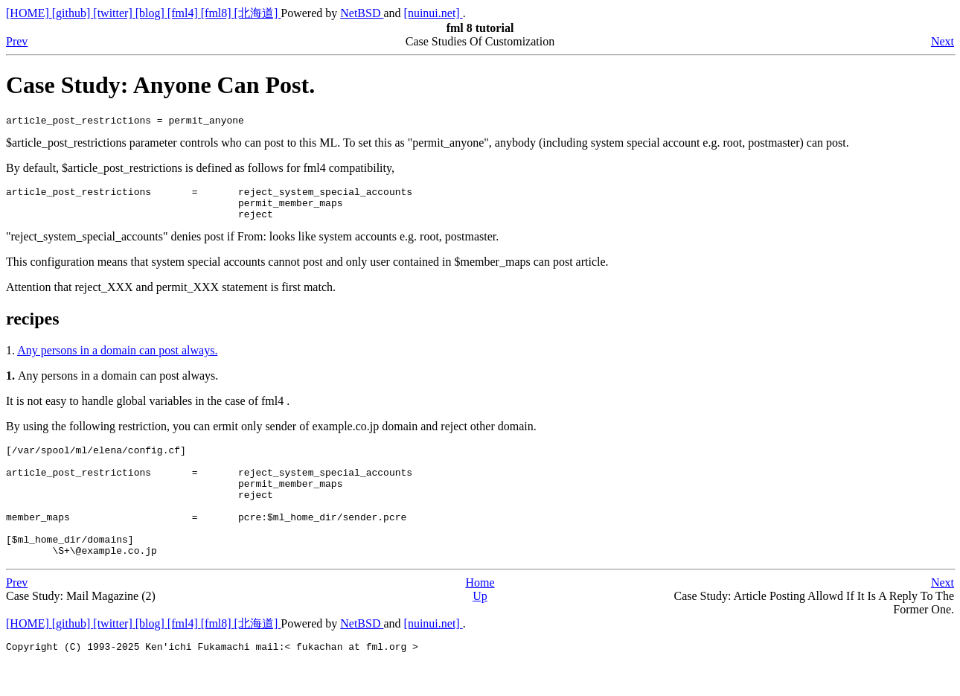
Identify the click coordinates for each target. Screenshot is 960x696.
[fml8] (217, 13)
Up (480, 627)
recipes (33, 327)
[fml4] (184, 13)
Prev (17, 41)
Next (942, 41)
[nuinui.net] (433, 13)
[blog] (151, 13)
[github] (73, 13)
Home (479, 613)
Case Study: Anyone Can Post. (160, 84)
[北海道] (257, 13)
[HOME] (29, 13)
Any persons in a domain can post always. (117, 359)
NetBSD (361, 13)
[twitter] (114, 13)
